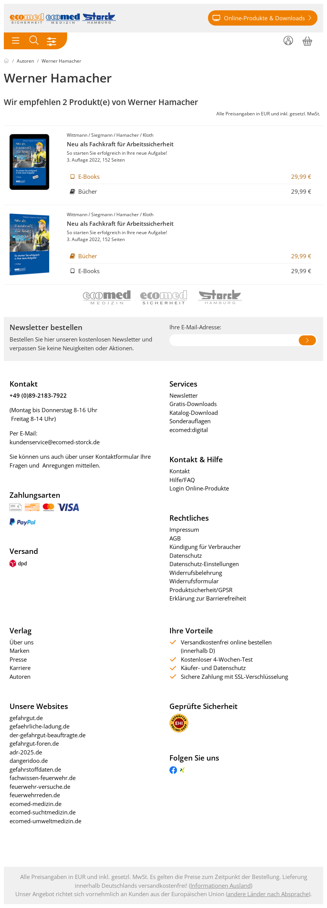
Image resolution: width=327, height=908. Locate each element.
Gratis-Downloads (193, 404)
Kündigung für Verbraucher (205, 546)
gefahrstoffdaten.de (35, 769)
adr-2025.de (26, 752)
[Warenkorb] (307, 39)
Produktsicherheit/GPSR (200, 590)
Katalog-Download (193, 412)
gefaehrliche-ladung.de (39, 726)
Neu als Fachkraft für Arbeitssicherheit (120, 144)
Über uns (22, 642)
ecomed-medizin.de (35, 804)
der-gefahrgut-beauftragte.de (47, 735)
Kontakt (179, 471)
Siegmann (102, 135)
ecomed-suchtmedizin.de (43, 812)
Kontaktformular (117, 456)
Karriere (20, 668)
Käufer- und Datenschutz (213, 668)
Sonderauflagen (190, 421)
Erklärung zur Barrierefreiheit (207, 598)
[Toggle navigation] (15, 40)
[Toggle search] (34, 40)
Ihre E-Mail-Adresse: (195, 327)
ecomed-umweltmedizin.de (45, 821)
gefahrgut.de (26, 718)
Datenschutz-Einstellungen (204, 564)
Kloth (148, 135)
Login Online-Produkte (199, 488)
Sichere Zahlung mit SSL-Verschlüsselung (234, 676)
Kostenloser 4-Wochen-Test (217, 659)
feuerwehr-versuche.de (40, 786)
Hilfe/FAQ (182, 480)
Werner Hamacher (61, 61)
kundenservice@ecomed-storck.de (55, 442)
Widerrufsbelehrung (195, 572)
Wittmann (77, 135)
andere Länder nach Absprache (268, 894)
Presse (18, 659)
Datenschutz (185, 555)
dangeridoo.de (29, 760)
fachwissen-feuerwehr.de (43, 778)
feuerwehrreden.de (35, 795)
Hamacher (127, 135)
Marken (19, 650)
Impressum (184, 529)
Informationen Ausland (220, 885)
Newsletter (183, 395)
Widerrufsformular (194, 581)
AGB (175, 538)
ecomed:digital (188, 430)
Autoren (25, 61)
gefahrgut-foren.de (34, 743)
